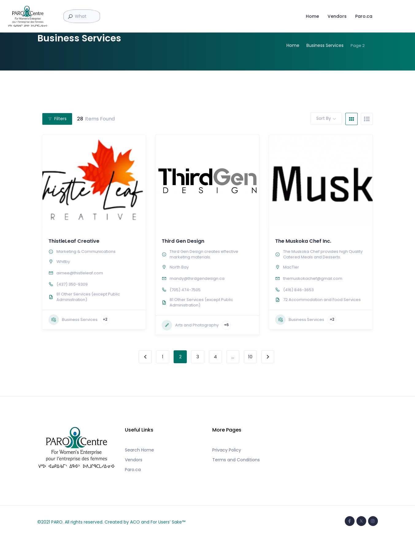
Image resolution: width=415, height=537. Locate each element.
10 (250, 356)
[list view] (367, 119)
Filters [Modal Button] (57, 119)
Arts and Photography (190, 325)
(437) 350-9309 (72, 284)
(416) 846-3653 (298, 290)
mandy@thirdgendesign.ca (197, 278)
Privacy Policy (226, 450)
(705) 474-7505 (185, 290)
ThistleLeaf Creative (73, 241)
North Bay (179, 267)
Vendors (335, 15)
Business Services (73, 319)
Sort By (323, 118)
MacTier (291, 267)
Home (310, 15)
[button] (92, 224)
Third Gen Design (183, 241)
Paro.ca (362, 15)
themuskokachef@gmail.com (312, 278)
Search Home (139, 450)
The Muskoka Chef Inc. (303, 241)
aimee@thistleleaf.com (79, 273)
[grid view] (351, 119)
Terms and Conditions (236, 460)
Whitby (63, 262)
